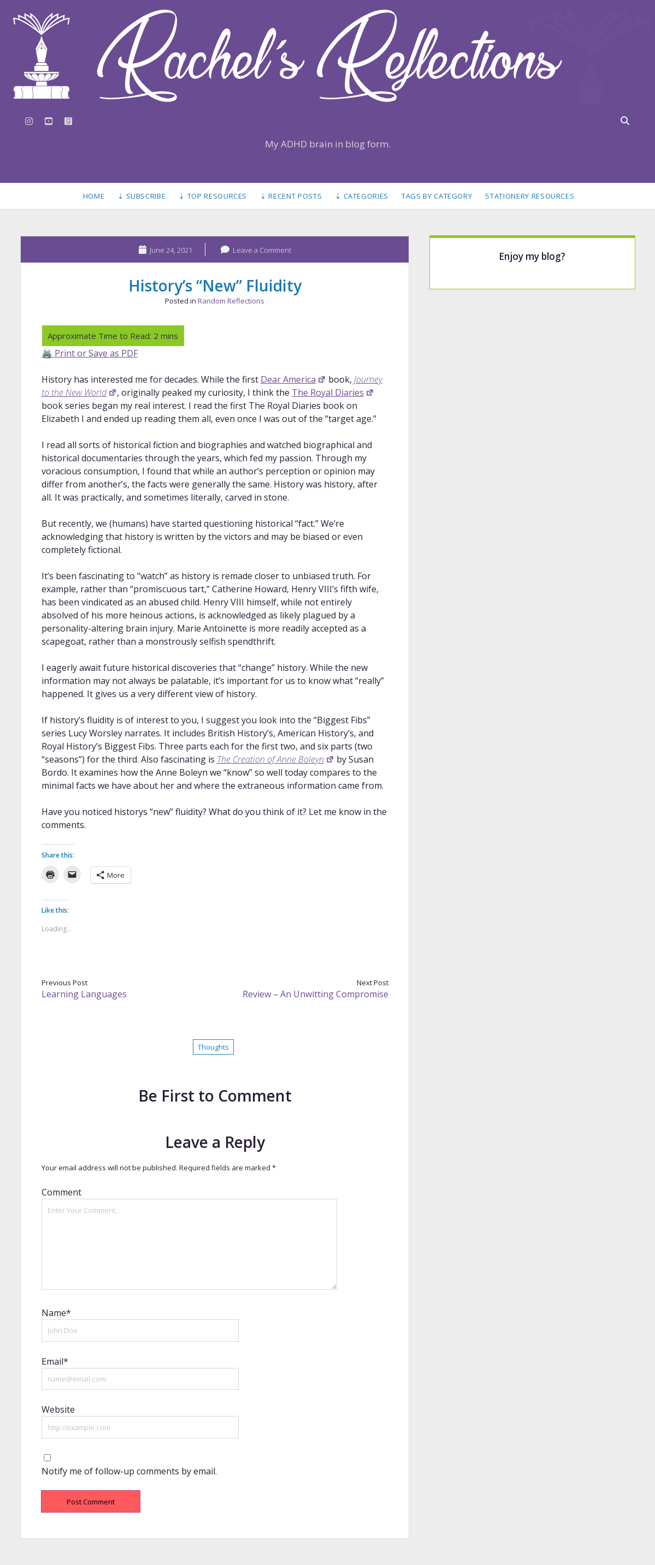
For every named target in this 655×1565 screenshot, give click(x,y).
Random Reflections (231, 301)
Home (94, 196)
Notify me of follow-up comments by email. (129, 1471)
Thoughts (213, 1047)
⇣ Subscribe (141, 196)
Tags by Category (437, 196)
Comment (61, 1192)
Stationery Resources (529, 196)
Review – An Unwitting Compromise (315, 994)
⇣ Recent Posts (291, 196)
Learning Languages (84, 994)
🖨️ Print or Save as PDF (90, 353)
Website (58, 1409)
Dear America (293, 379)
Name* (56, 1313)
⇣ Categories (361, 196)
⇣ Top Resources (213, 196)
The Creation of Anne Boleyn (275, 759)
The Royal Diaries (333, 392)
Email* (55, 1361)
